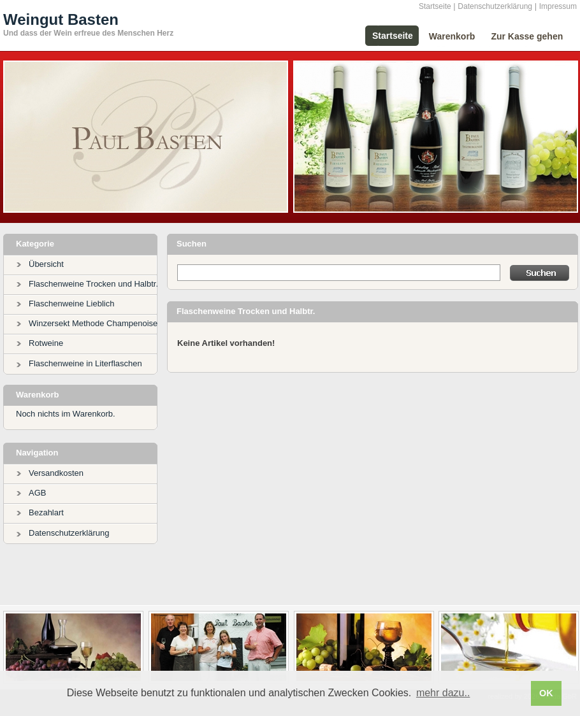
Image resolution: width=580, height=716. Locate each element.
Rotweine (46, 343)
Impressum (558, 6)
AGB (37, 493)
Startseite (435, 6)
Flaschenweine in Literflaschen (85, 363)
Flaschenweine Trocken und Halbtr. (93, 284)
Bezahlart (46, 512)
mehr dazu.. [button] (443, 692)
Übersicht (46, 264)
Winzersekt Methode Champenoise (93, 323)
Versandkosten (56, 473)
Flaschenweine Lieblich (71, 303)
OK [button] (546, 693)
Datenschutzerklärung (495, 6)
